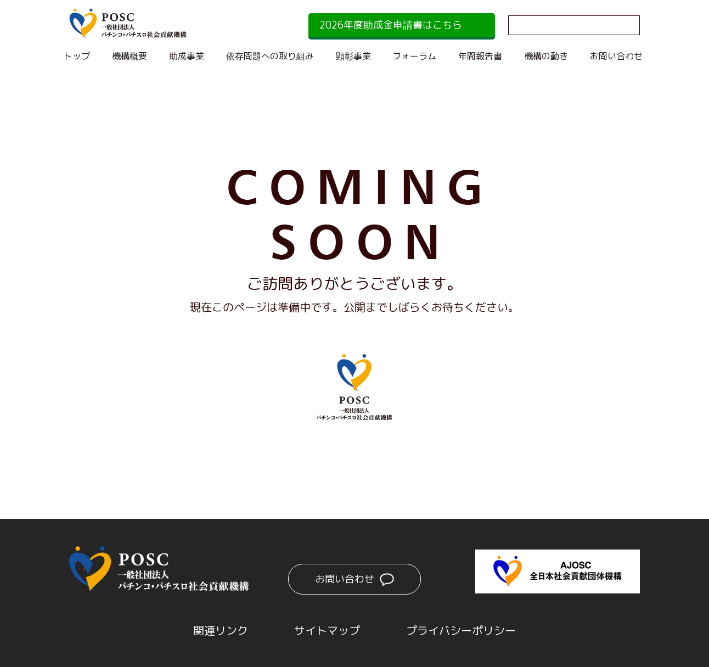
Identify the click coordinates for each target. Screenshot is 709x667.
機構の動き (546, 56)
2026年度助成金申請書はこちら (390, 25)
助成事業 (186, 56)
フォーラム (414, 56)
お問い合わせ (616, 56)
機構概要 (129, 56)
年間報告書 (480, 56)
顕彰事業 (353, 56)
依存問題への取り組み (270, 56)
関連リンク (220, 630)
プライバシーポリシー (461, 630)
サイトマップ (327, 630)
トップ (77, 56)
